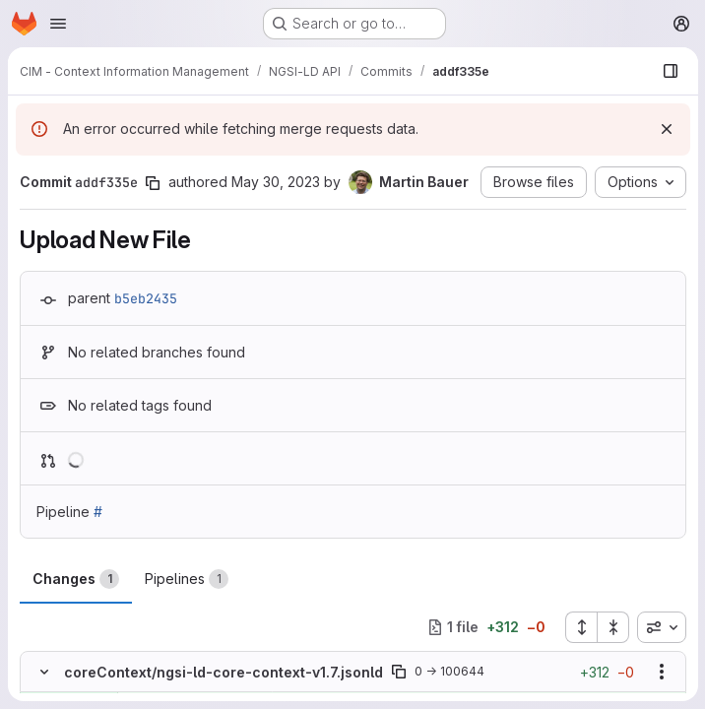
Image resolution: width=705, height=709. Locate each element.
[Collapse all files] (612, 627)
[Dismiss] (665, 129)
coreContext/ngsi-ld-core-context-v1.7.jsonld (223, 672)
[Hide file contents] (44, 671)
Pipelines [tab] (186, 579)
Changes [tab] (75, 579)
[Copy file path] (399, 671)
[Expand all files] (580, 627)
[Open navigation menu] (58, 23)
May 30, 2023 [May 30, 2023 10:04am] (275, 181)
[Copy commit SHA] (152, 183)
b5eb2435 (145, 298)
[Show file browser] (669, 71)
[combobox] (660, 627)
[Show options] (661, 671)
